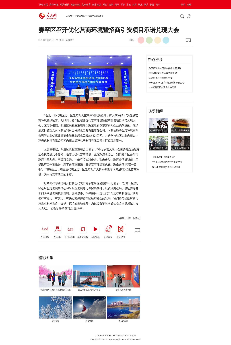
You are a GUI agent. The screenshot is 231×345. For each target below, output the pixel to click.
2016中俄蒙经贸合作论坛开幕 (166, 167)
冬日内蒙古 (123, 321)
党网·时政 (54, 4)
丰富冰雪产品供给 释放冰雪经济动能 (55, 290)
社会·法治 (75, 4)
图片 (146, 4)
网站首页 (43, 4)
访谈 (111, 4)
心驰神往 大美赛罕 (95, 16)
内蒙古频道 (80, 16)
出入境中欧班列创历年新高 (89, 290)
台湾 (134, 4)
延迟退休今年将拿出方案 (161, 78)
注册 (189, 4)
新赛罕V (70, 40)
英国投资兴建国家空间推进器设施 (165, 68)
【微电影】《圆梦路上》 (164, 157)
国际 (117, 4)
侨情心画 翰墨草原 (123, 290)
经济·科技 (64, 4)
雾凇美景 (55, 321)
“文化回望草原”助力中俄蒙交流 (167, 162)
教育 (152, 4)
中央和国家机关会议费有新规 (163, 73)
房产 (158, 4)
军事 (123, 4)
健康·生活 (96, 4)
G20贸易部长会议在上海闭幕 (162, 87)
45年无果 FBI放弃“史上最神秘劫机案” (167, 82)
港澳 (128, 4)
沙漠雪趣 (89, 321)
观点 (105, 4)
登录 (183, 4)
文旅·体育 (86, 4)
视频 (140, 4)
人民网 (69, 16)
